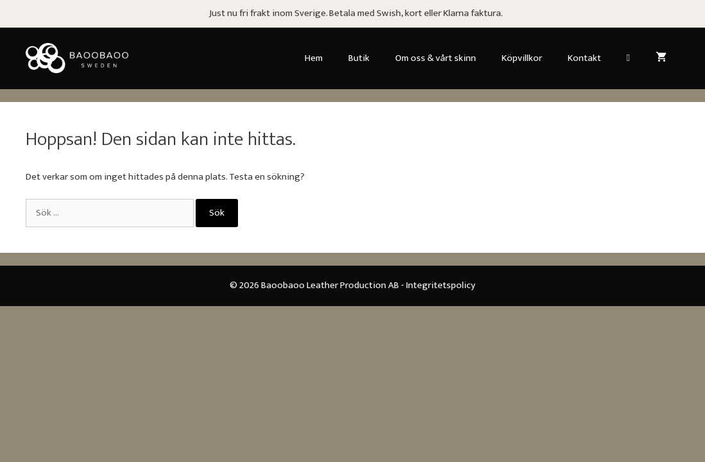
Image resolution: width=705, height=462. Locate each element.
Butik (358, 58)
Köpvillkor (522, 58)
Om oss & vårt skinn (435, 58)
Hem (314, 58)
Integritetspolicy (440, 285)
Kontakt (584, 58)
